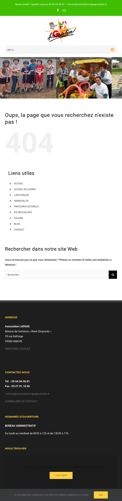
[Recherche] (113, 275)
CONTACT (19, 229)
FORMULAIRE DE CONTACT (21, 401)
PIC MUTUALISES (23, 212)
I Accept (61, 475)
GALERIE (18, 218)
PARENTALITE (21, 201)
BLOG (17, 224)
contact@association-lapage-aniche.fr (87, 4)
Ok (101, 494)
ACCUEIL (18, 183)
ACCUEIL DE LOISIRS (25, 189)
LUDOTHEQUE (21, 195)
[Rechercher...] (57, 275)
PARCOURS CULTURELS (26, 206)
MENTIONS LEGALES (17, 348)
